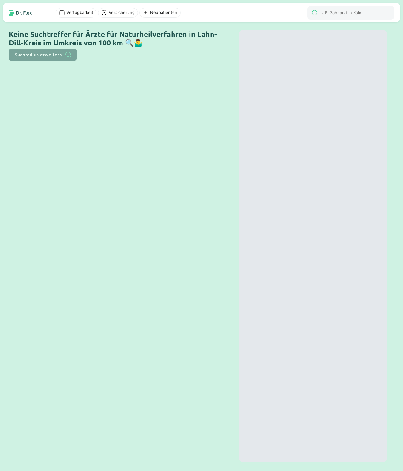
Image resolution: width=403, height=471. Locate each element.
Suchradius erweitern (43, 54)
